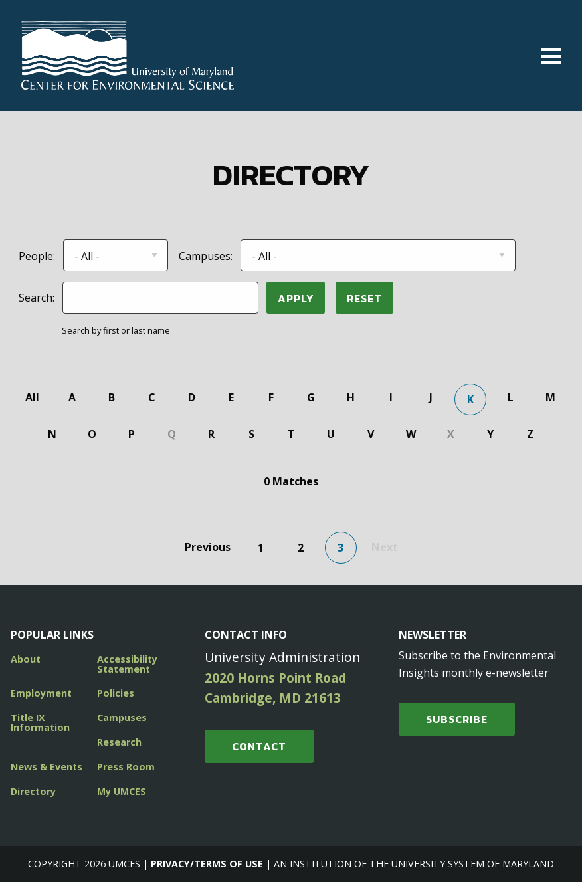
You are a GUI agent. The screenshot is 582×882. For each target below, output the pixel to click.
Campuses (122, 717)
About (26, 659)
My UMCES (121, 791)
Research (119, 742)
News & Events (46, 766)
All (32, 397)
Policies (115, 693)
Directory (33, 791)
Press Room (126, 766)
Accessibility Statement (127, 664)
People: (37, 256)
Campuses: (206, 256)
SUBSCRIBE (457, 719)
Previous (208, 547)
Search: (36, 297)
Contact (259, 746)
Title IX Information (40, 722)
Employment (41, 693)
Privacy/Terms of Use (207, 863)
